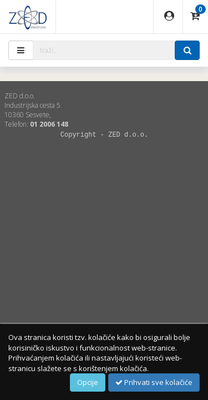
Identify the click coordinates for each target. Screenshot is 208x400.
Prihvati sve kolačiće (153, 382)
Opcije (87, 382)
